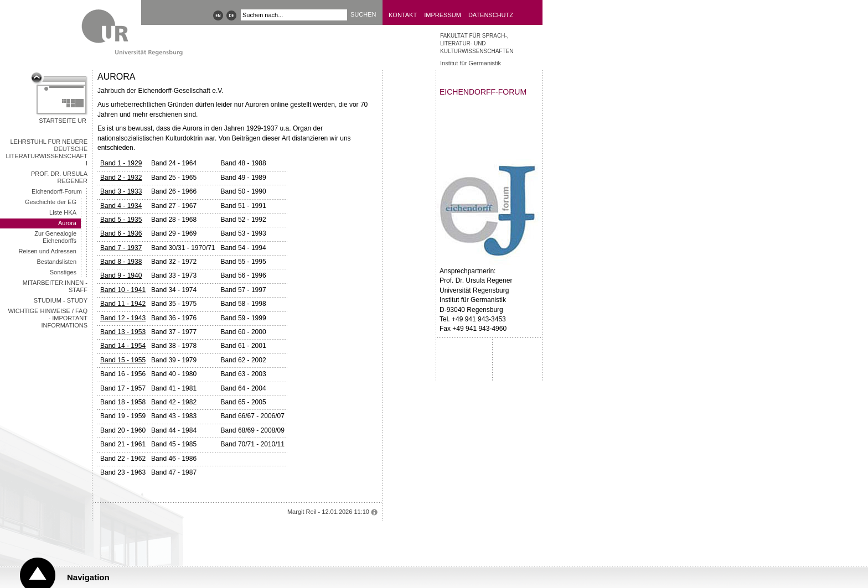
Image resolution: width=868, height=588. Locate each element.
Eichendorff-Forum (57, 191)
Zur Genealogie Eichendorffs (55, 237)
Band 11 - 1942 (123, 304)
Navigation (88, 577)
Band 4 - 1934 (121, 206)
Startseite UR (62, 120)
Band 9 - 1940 (121, 275)
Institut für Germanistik (470, 63)
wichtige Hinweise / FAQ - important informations (47, 318)
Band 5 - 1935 (121, 219)
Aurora (67, 223)
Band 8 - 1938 (121, 262)
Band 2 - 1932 (121, 177)
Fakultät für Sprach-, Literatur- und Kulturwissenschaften (476, 43)
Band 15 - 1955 (123, 360)
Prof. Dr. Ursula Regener (59, 177)
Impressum (442, 15)
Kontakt (403, 15)
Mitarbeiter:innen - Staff (55, 286)
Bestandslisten (56, 261)
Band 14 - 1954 (123, 346)
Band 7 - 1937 (121, 248)
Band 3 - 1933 (121, 191)
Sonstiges (63, 272)
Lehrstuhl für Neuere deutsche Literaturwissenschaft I (47, 152)
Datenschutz (490, 15)
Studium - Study (60, 300)
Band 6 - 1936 (121, 233)
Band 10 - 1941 (123, 290)
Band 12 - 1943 (123, 318)
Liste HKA (62, 212)
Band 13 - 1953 (123, 332)
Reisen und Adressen (47, 251)
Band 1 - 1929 (121, 163)
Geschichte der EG (50, 202)
